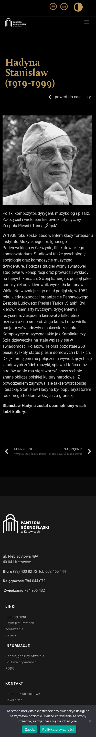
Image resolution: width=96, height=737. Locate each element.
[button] (86, 21)
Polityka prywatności (58, 729)
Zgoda (30, 729)
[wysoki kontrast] (78, 8)
